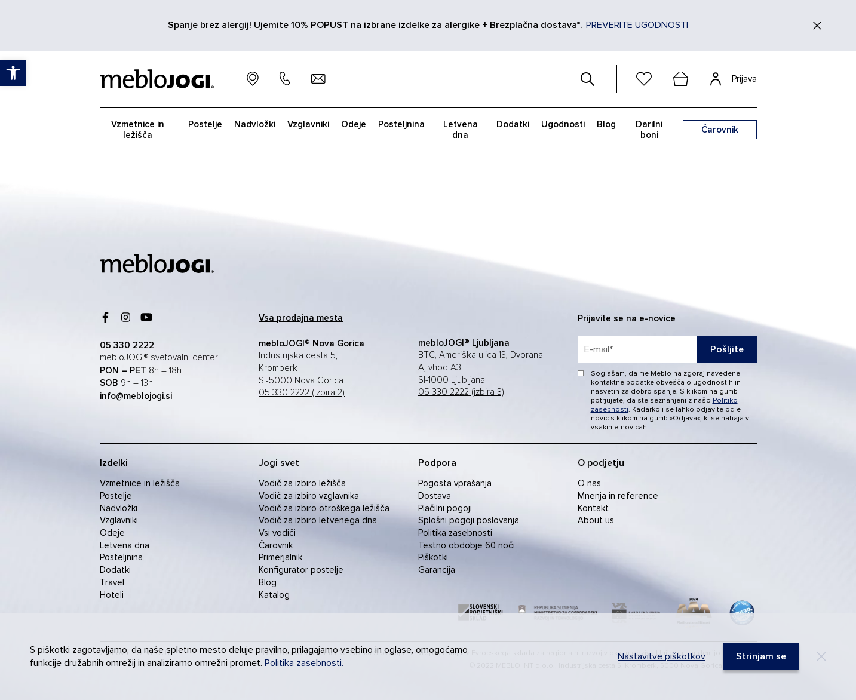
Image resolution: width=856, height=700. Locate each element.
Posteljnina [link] (401, 124)
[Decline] (821, 656)
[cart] (681, 79)
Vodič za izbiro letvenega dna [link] (318, 520)
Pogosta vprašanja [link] (455, 483)
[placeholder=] (667, 349)
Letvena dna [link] (460, 129)
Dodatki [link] (512, 124)
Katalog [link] (274, 595)
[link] (13, 73)
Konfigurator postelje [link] (301, 569)
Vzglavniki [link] (308, 124)
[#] (588, 79)
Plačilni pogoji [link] (445, 508)
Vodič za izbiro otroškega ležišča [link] (324, 508)
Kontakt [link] (593, 508)
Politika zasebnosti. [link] (304, 663)
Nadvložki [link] (254, 124)
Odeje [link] (353, 124)
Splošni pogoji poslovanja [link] (468, 520)
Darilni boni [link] (649, 129)
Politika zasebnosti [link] (455, 532)
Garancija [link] (436, 569)
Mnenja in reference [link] (618, 495)
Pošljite (727, 349)
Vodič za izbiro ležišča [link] (302, 483)
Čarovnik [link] (276, 545)
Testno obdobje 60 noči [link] (466, 545)
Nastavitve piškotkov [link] (661, 656)
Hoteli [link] (112, 595)
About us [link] (596, 520)
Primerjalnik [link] (280, 557)
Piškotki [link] (433, 557)
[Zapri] (817, 26)
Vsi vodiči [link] (277, 532)
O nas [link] (589, 483)
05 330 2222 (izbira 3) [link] (461, 392)
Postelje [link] (205, 124)
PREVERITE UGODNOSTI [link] (637, 25)
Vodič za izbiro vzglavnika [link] (309, 495)
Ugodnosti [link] (563, 124)
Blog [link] (606, 124)
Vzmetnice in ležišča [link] (137, 129)
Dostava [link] (434, 495)
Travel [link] (112, 582)
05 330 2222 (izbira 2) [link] (302, 392)
